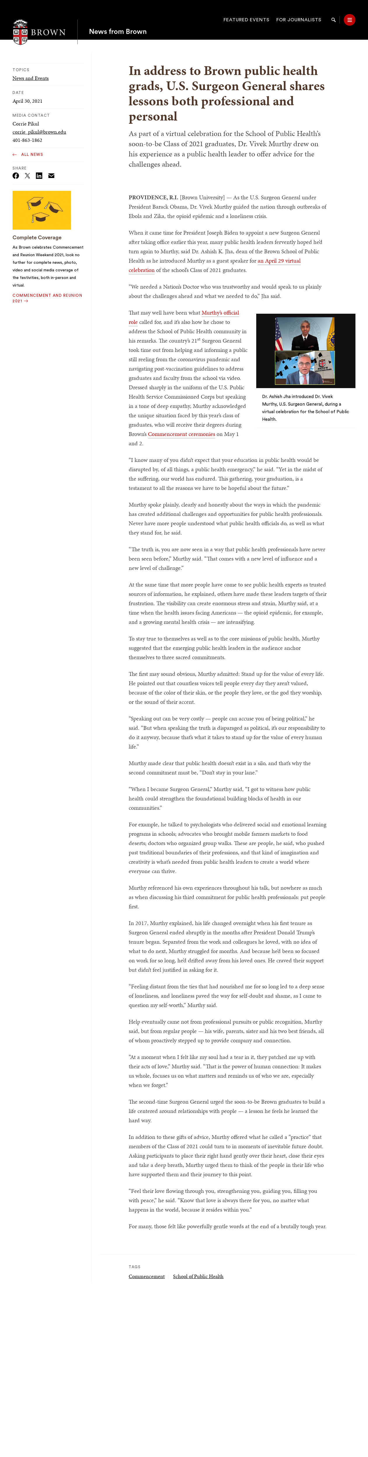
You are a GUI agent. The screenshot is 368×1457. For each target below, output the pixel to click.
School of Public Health (198, 1276)
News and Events (31, 78)
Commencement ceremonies (181, 434)
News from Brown (118, 19)
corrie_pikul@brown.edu (39, 131)
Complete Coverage (37, 237)
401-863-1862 (27, 140)
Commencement (147, 1276)
